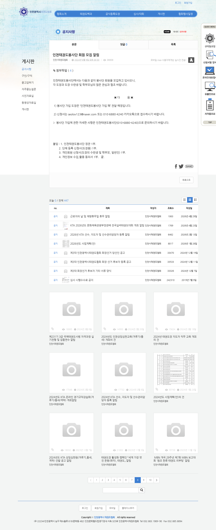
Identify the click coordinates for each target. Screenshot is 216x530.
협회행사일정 (185, 13)
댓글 (123, 44)
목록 (173, 44)
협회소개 (61, 13)
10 (150, 480)
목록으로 (186, 180)
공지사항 (26, 69)
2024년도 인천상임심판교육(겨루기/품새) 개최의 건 (122, 338)
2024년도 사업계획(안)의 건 (168, 397)
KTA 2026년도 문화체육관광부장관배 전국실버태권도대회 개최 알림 (107, 225)
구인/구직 (27, 75)
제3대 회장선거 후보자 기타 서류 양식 (90, 270)
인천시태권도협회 (60, 60)
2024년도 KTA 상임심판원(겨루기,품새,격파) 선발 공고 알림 (70, 459)
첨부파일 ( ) (63, 70)
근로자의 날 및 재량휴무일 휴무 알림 (90, 216)
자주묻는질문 (29, 89)
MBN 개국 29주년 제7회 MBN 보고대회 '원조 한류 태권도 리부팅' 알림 (174, 459)
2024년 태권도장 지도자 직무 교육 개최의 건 (174, 338)
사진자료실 (28, 95)
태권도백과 (86, 13)
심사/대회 (139, 13)
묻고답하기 (28, 82)
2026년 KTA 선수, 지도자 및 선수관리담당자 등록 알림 (100, 234)
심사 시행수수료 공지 (81, 280)
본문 (74, 44)
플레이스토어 (128, 508)
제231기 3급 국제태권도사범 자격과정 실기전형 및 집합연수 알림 (71, 338)
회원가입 (188, 2)
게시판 (161, 13)
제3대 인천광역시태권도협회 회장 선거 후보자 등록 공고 (100, 261)
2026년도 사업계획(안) (82, 243)
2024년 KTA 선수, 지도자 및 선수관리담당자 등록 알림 (123, 399)
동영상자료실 (29, 102)
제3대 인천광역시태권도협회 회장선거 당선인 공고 (97, 252)
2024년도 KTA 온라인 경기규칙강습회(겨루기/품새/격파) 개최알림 (71, 399)
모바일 (112, 508)
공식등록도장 (113, 13)
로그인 (178, 2)
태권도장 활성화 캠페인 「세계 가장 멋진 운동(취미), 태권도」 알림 (121, 459)
